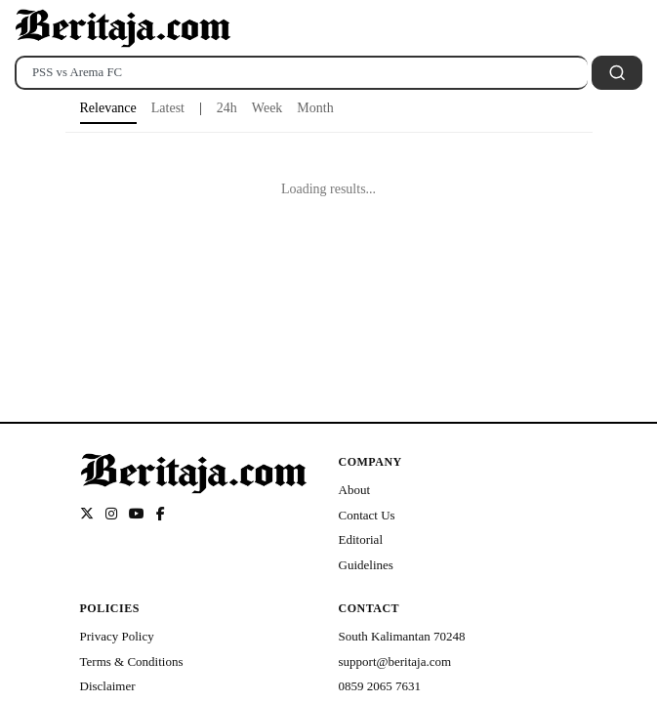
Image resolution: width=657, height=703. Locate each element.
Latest (168, 108)
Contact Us (367, 515)
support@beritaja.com (395, 661)
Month (315, 108)
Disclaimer (108, 686)
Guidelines (366, 565)
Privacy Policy (117, 636)
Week (267, 108)
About (355, 489)
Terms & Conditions (132, 661)
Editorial (361, 539)
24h (227, 108)
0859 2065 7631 (380, 686)
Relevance (108, 108)
